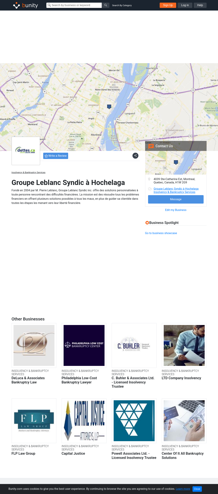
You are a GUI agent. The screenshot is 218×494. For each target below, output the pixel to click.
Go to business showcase (161, 233)
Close (197, 489)
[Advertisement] (109, 36)
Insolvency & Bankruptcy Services (28, 172)
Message (175, 199)
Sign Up (168, 5)
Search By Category (122, 5)
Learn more (183, 488)
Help (200, 5)
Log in (185, 5)
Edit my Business (175, 210)
